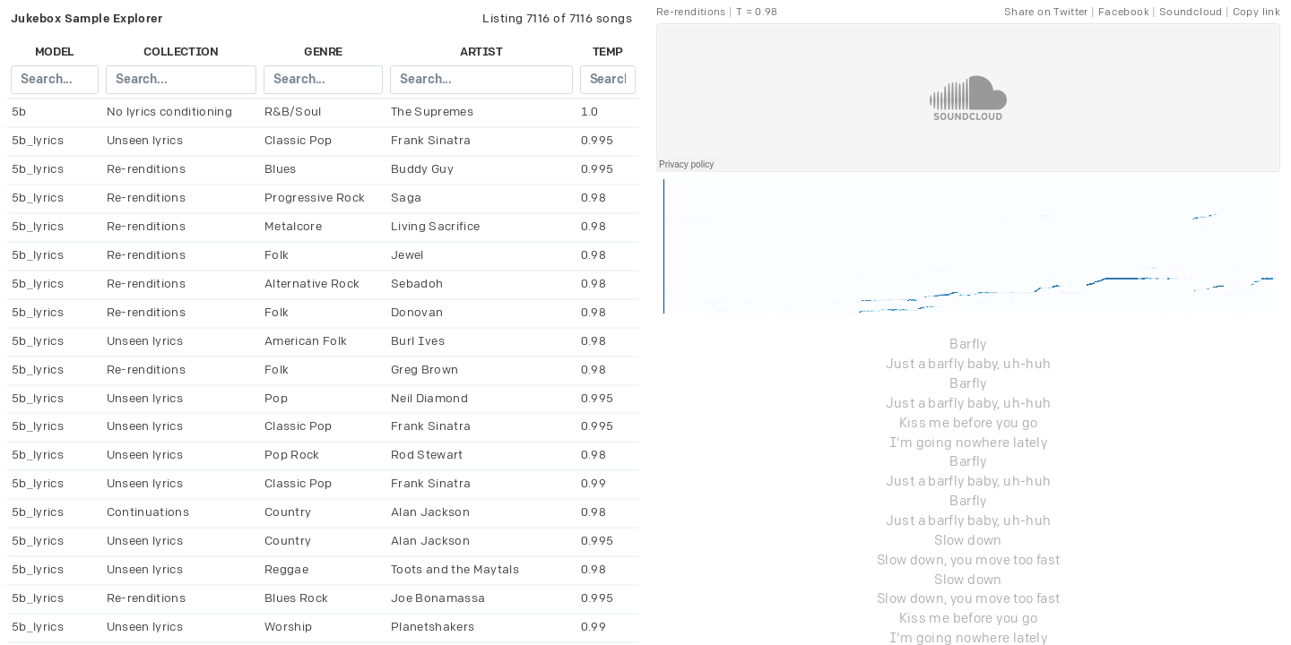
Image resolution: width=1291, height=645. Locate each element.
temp (608, 52)
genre (323, 52)
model (54, 52)
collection (180, 52)
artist (481, 52)
